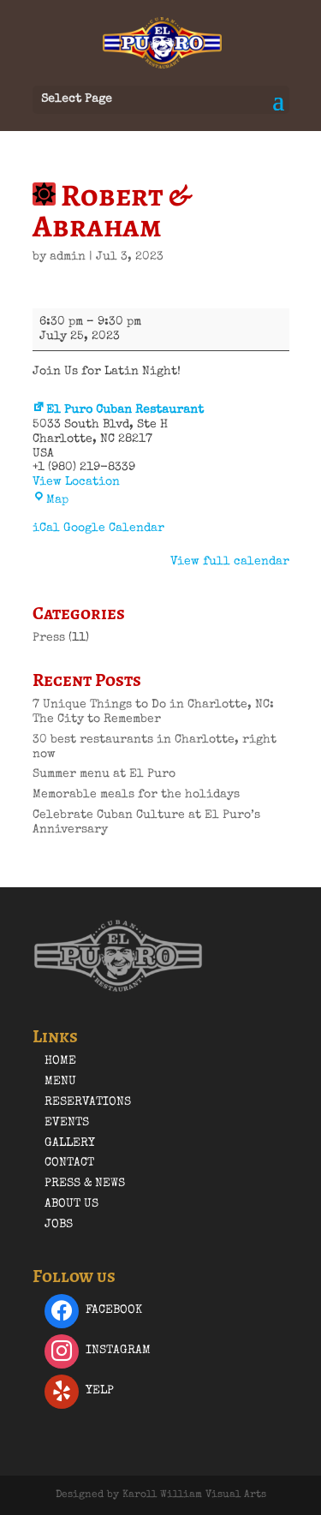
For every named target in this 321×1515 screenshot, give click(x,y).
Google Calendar (113, 528)
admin (68, 257)
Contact (69, 1163)
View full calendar (229, 562)
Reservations (88, 1102)
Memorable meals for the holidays (136, 795)
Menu (60, 1082)
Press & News (85, 1184)
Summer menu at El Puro (104, 774)
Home (60, 1061)
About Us (71, 1204)
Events (67, 1123)
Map (50, 500)
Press (49, 638)
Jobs (59, 1225)
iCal (46, 528)
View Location (76, 482)
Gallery (70, 1143)
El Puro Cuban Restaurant (118, 410)
